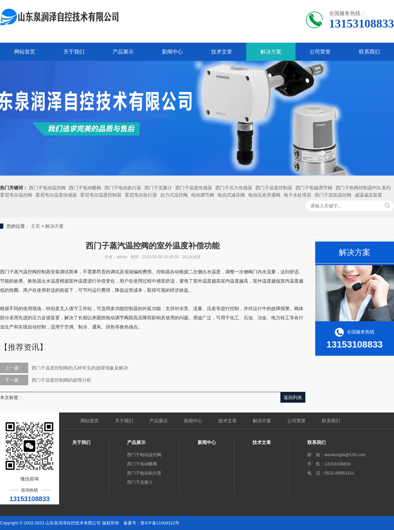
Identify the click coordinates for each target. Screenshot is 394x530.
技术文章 (221, 51)
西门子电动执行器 (122, 187)
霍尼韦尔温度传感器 (56, 195)
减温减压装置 (368, 195)
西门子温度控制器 (273, 187)
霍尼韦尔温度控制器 (100, 195)
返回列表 (293, 397)
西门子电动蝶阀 (85, 187)
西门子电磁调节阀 (314, 187)
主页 (35, 226)
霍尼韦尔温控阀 (16, 195)
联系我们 (369, 51)
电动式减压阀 (231, 195)
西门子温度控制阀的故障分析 (61, 380)
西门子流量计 (158, 187)
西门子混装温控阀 (333, 195)
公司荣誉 (320, 51)
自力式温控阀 (174, 195)
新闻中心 (172, 51)
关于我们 (73, 51)
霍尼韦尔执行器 (141, 195)
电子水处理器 (297, 195)
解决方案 (270, 51)
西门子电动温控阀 (47, 187)
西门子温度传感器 (193, 187)
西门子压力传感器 (233, 187)
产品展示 (123, 51)
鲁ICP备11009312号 (160, 522)
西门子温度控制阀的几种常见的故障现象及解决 (80, 368)
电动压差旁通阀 (264, 195)
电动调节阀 (202, 195)
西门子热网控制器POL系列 (363, 187)
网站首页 (24, 51)
